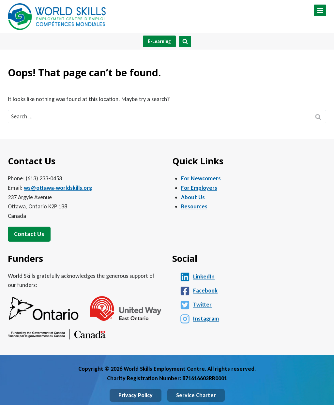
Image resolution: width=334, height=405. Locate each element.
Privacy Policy (135, 395)
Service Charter (196, 395)
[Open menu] (320, 10)
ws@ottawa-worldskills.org (58, 187)
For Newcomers (201, 178)
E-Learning (159, 41)
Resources (194, 206)
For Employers (199, 187)
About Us (193, 197)
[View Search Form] (185, 41)
